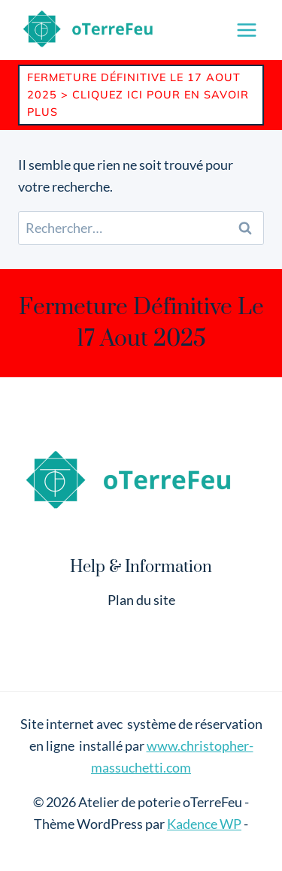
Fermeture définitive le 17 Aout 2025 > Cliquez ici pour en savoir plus (138, 95)
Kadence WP (204, 823)
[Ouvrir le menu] (246, 29)
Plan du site (141, 599)
